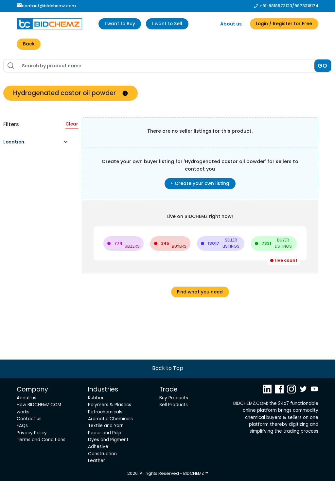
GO (323, 66)
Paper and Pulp (104, 434)
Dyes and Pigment (108, 441)
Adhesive (98, 448)
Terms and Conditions (41, 441)
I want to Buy (120, 24)
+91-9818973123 (275, 5)
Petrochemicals (105, 413)
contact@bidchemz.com (46, 5)
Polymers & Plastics (109, 406)
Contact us (29, 420)
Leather (96, 461)
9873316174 (306, 5)
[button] (38, 144)
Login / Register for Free (283, 24)
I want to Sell (169, 24)
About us (229, 24)
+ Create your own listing (200, 184)
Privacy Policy (32, 434)
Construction (102, 455)
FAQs (22, 427)
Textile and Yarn (106, 427)
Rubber (96, 399)
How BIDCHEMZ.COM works (39, 409)
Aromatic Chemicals (110, 420)
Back (29, 44)
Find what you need (199, 293)
